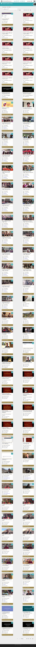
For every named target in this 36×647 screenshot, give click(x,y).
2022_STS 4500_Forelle (7, 114)
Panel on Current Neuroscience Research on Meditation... (27, 394)
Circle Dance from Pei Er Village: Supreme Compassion (28, 172)
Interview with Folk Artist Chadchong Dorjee (27, 123)
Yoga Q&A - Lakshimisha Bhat (28, 458)
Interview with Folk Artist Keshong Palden (27, 139)
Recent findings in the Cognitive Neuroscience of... (28, 612)
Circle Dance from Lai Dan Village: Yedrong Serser (6, 123)
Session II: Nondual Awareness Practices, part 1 (27, 48)
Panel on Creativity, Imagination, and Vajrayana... (7, 428)
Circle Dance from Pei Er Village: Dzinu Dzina (6, 205)
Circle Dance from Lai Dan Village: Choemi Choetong (6, 238)
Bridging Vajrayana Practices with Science (7, 459)
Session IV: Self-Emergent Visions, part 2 (6, 63)
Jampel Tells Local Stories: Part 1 (27, 535)
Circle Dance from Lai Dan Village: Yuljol (6, 221)
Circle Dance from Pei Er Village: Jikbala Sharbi (6, 286)
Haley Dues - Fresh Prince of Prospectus (27, 319)
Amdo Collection (6, 481)
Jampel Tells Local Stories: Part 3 (27, 520)
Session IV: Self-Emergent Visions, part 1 (27, 63)
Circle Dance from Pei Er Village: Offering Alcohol (6, 189)
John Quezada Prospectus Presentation (6, 319)
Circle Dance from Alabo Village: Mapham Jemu (6, 156)
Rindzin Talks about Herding (7, 473)
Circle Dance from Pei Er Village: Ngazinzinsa (27, 254)
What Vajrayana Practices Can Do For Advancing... (7, 443)
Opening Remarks (26, 18)
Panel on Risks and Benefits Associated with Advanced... (27, 411)
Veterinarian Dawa (26, 595)
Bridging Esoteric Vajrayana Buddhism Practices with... (6, 363)
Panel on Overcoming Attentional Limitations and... (7, 394)
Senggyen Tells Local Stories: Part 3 (7, 505)
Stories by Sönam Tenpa (6, 489)
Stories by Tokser (26, 489)
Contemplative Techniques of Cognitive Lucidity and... (7, 628)
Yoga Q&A (5, 354)
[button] (34, 1)
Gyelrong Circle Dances (7, 130)
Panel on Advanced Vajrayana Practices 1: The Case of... (28, 428)
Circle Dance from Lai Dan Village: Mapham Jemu (27, 205)
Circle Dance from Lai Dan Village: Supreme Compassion (28, 221)
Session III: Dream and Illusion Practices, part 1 (28, 78)
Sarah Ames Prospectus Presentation (27, 334)
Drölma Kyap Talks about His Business (7, 580)
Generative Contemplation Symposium (28, 24)
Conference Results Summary (28, 348)
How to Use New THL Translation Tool (5, 19)
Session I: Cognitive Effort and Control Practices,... (7, 33)
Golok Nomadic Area (7, 493)
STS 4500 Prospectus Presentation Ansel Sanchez (27, 108)
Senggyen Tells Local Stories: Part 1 (7, 520)
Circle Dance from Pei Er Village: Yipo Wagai (27, 189)
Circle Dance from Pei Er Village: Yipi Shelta (6, 270)
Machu (5, 584)
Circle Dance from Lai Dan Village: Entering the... (27, 238)
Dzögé (4, 600)
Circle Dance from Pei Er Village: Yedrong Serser (6, 254)
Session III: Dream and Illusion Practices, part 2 (7, 78)
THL (4, 24)
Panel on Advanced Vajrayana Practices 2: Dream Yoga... (28, 378)
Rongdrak (5, 127)
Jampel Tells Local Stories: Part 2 (6, 535)
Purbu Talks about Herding (27, 473)
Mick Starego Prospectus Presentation (6, 334)
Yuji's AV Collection (27, 310)
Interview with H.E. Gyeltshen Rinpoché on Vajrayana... (28, 93)
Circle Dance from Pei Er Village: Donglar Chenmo (27, 270)
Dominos (24, 302)
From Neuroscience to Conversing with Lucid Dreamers (6, 613)
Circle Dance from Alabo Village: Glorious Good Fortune (6, 172)
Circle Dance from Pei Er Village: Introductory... (6, 302)
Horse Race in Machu (26, 579)
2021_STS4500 (6, 325)
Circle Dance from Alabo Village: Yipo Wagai (27, 156)
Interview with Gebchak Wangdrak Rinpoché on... (6, 93)
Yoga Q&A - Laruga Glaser (27, 362)
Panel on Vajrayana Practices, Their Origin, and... (28, 443)
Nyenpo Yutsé (4, 549)
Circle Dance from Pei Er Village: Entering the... (27, 286)
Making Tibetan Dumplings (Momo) (6, 596)
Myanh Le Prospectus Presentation (5, 108)
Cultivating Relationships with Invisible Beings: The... (28, 628)
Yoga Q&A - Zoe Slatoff (6, 348)
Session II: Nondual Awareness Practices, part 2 (6, 48)
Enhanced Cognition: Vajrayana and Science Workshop (8, 99)
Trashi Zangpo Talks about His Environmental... (27, 550)
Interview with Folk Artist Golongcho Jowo (6, 139)
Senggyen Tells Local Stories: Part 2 (28, 505)
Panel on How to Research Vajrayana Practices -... (6, 378)
